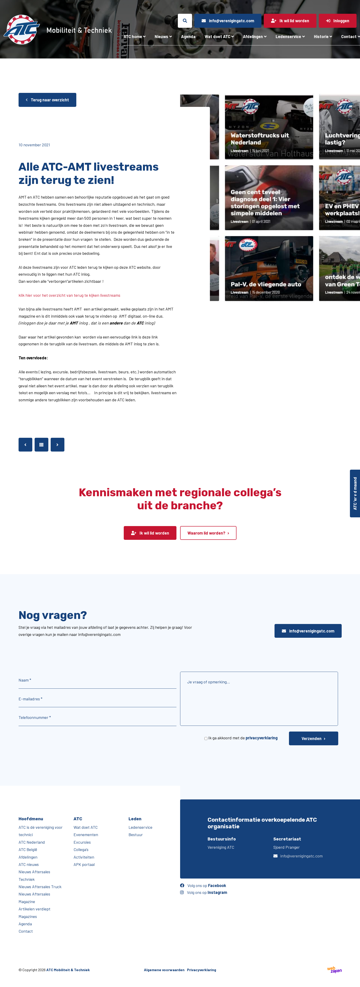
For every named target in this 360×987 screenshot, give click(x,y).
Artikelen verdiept (34, 908)
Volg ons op (203, 885)
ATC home (133, 36)
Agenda (188, 36)
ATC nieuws (29, 864)
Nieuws (161, 36)
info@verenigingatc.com (308, 630)
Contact (26, 931)
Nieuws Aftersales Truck (40, 886)
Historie (321, 36)
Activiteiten (84, 856)
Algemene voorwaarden (164, 970)
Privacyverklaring (201, 970)
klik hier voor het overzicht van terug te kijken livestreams (69, 295)
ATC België (28, 849)
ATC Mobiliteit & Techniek (68, 970)
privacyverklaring (262, 737)
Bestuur (136, 834)
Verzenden (312, 738)
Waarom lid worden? (206, 532)
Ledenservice (288, 36)
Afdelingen (253, 36)
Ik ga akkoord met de (243, 737)
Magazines (28, 916)
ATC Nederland (32, 842)
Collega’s (81, 849)
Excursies (82, 842)
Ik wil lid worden (150, 532)
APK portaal (84, 864)
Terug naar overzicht (47, 99)
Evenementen (86, 834)
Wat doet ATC (217, 36)
